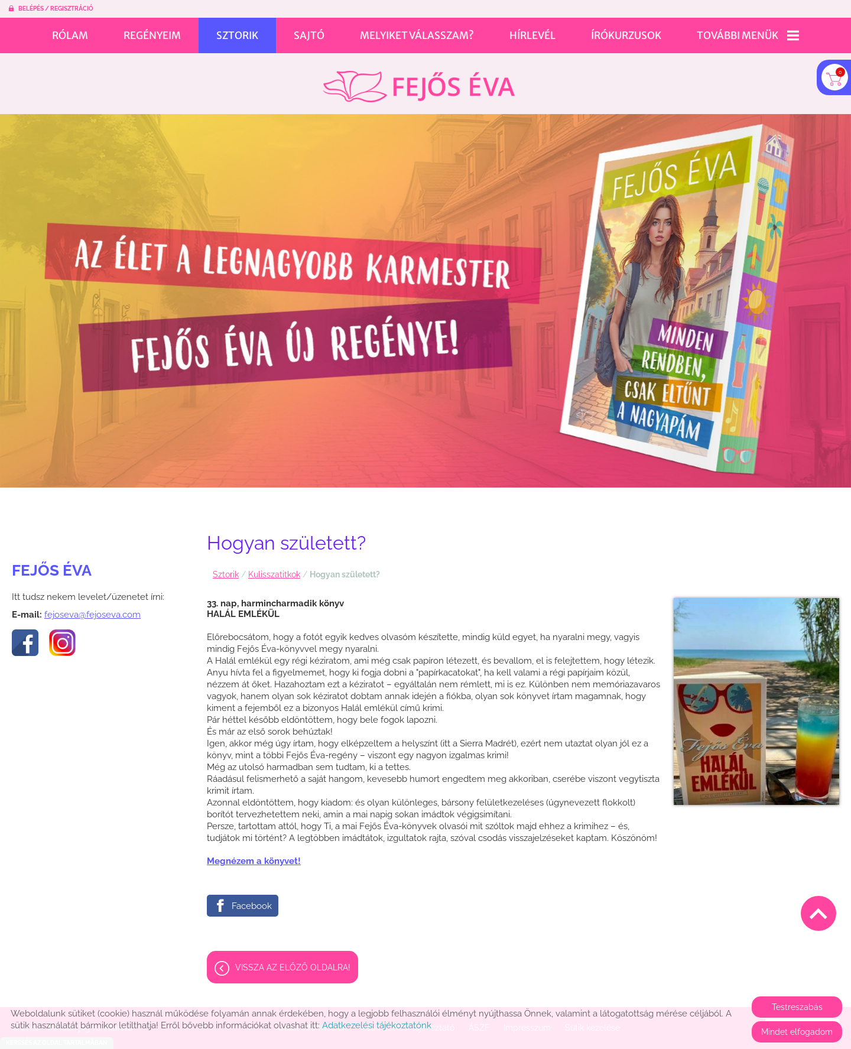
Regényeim (152, 35)
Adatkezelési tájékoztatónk (376, 1025)
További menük (748, 35)
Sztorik (237, 35)
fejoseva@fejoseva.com (92, 608)
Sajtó (309, 35)
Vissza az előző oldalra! (292, 961)
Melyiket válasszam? (417, 35)
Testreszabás (797, 1007)
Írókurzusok (626, 35)
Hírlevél (532, 35)
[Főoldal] (419, 80)
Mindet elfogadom (797, 1032)
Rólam (70, 35)
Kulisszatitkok (274, 568)
